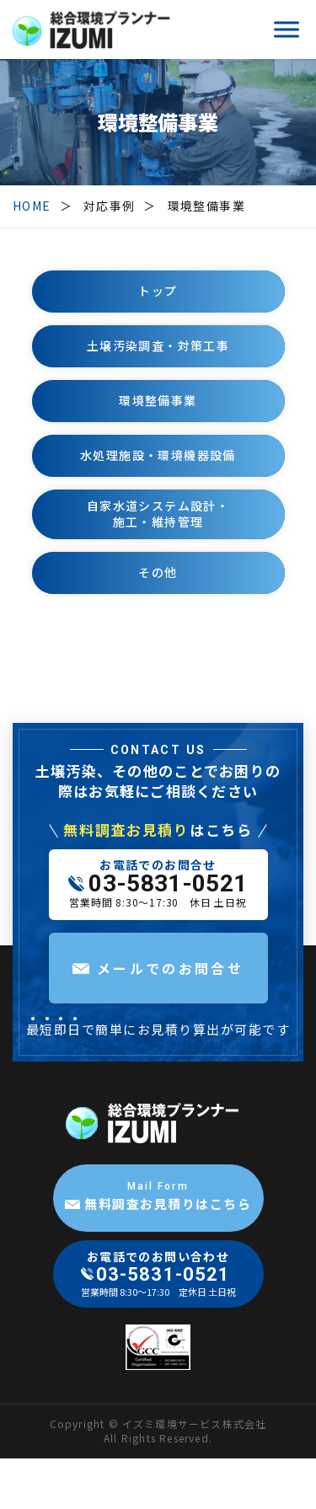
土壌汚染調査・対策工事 (158, 345)
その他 (157, 572)
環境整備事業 (206, 205)
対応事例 (109, 205)
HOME (32, 205)
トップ (157, 290)
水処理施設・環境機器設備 (158, 455)
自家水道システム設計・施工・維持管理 (158, 514)
